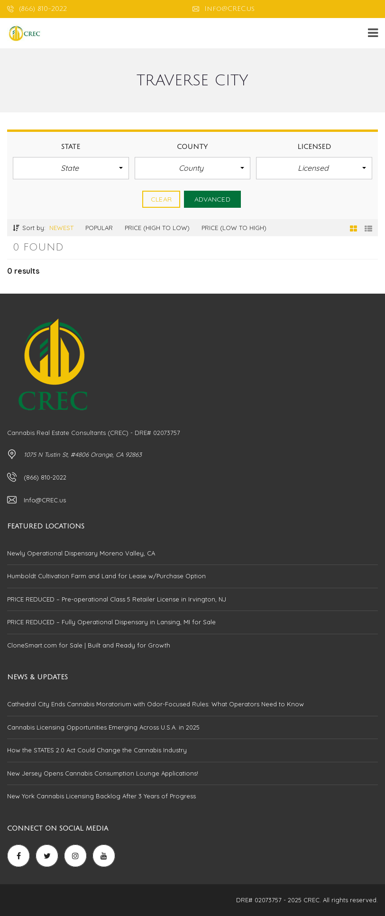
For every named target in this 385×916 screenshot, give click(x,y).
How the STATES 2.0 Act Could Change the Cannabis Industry (97, 750)
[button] (71, 168)
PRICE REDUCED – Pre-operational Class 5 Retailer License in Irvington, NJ (116, 599)
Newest (61, 227)
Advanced (212, 199)
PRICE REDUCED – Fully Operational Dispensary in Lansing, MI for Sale (111, 622)
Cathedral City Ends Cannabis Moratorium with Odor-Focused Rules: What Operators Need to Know (155, 704)
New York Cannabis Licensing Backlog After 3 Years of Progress (101, 796)
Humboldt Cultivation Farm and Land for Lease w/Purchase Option (106, 576)
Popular (99, 227)
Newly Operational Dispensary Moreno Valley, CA (81, 553)
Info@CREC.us (223, 8)
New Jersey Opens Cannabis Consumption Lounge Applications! (102, 773)
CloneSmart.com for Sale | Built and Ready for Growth (88, 645)
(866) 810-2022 (37, 8)
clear (161, 199)
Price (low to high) (234, 227)
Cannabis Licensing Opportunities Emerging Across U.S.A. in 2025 (103, 727)
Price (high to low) (157, 227)
